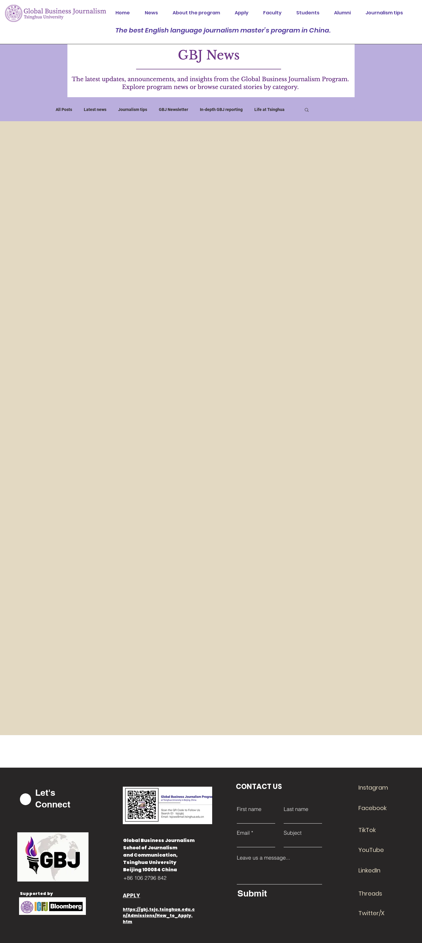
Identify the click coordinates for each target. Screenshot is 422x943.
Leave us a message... (263, 857)
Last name (296, 809)
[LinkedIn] (379, 870)
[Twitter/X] (379, 913)
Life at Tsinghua (269, 109)
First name (249, 809)
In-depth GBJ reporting (221, 109)
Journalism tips (132, 109)
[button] (306, 110)
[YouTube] (379, 850)
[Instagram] (379, 787)
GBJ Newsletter (173, 109)
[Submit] (278, 893)
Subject (293, 833)
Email (243, 833)
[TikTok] (379, 830)
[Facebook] (379, 808)
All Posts (64, 109)
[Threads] (379, 893)
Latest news (95, 109)
